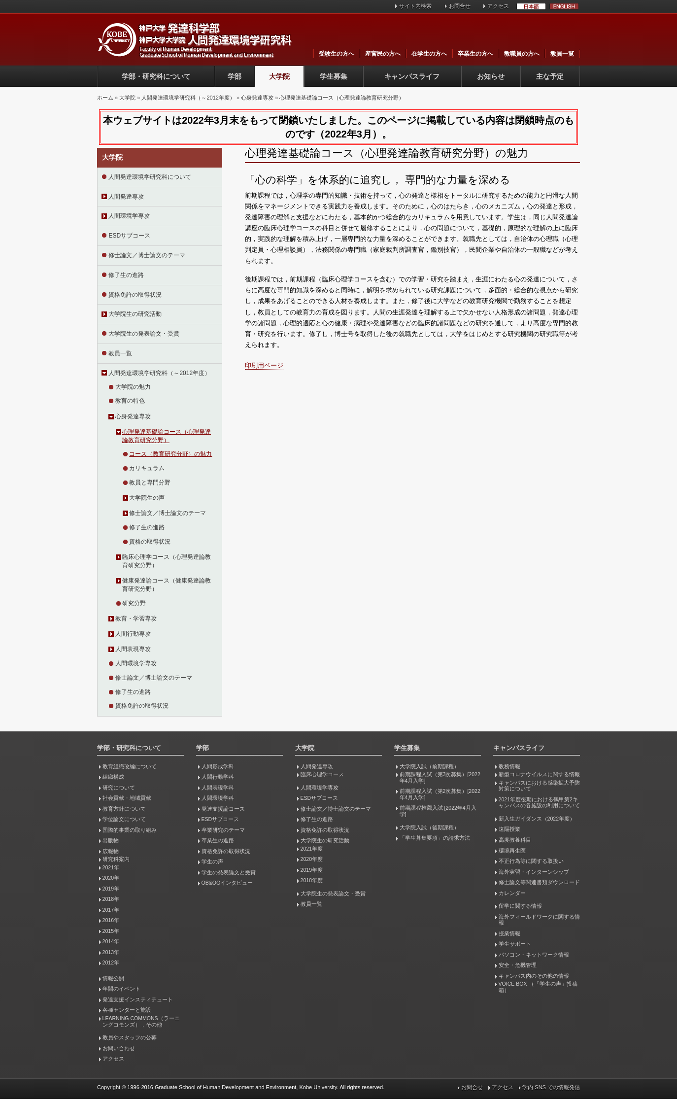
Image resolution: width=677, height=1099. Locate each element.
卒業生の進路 (218, 840)
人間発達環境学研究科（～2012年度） (188, 98)
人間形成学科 (218, 766)
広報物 (110, 851)
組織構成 (113, 777)
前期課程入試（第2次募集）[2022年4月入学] (440, 794)
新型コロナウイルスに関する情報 (539, 774)
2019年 (110, 889)
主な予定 (550, 76)
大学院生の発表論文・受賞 (143, 333)
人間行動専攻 (133, 633)
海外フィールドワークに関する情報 (539, 920)
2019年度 (312, 870)
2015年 (110, 931)
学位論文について (124, 819)
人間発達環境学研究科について (149, 176)
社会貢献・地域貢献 (126, 798)
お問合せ (460, 6)
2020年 (110, 878)
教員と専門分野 (149, 482)
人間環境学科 (218, 798)
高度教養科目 (515, 840)
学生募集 (333, 76)
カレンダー (512, 893)
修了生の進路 (126, 275)
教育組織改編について (129, 766)
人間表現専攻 (133, 649)
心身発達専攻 (257, 98)
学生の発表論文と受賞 (229, 872)
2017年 (110, 910)
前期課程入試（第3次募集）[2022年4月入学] (440, 777)
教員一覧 (562, 53)
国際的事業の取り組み (129, 830)
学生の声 (212, 861)
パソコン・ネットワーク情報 (534, 955)
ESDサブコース (129, 235)
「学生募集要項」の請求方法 (435, 838)
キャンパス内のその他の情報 (534, 976)
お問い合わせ (118, 1048)
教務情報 (509, 766)
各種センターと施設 (126, 1010)
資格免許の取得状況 (135, 294)
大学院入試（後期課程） (429, 827)
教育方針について (124, 809)
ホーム (105, 98)
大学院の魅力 (133, 386)
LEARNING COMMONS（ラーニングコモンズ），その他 (141, 1021)
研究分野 (134, 603)
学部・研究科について (156, 76)
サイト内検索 (415, 6)
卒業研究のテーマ (223, 830)
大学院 (279, 76)
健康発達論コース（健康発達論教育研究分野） (166, 584)
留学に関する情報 (520, 906)
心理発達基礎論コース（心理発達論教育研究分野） (341, 98)
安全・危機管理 (518, 965)
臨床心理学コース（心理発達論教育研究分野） (166, 561)
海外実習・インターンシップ (534, 872)
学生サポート (515, 944)
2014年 (110, 941)
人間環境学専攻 (129, 215)
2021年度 (312, 849)
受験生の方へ (336, 53)
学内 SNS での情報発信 (551, 1087)
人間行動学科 (218, 777)
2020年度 (312, 859)
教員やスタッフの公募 (129, 1037)
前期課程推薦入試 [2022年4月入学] (438, 811)
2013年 (110, 952)
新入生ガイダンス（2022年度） (537, 819)
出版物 (110, 840)
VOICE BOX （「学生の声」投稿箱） (538, 987)
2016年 (110, 920)
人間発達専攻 (126, 196)
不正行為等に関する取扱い (531, 861)
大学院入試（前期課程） (429, 766)
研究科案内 (116, 859)
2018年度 (312, 880)
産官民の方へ (383, 53)
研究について (118, 787)
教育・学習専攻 (136, 618)
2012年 (110, 962)
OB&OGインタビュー (227, 883)
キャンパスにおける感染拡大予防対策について (539, 786)
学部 (234, 76)
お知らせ (491, 76)
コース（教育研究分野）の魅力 (170, 453)
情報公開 (113, 978)
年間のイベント (121, 989)
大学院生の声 (147, 497)
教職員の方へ (522, 53)
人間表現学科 (218, 787)
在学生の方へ (429, 53)
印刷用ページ (264, 365)
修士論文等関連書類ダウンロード (539, 882)
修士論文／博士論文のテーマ (146, 255)
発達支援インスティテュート (137, 999)
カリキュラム (147, 468)
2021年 (110, 867)
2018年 (110, 899)
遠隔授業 (509, 829)
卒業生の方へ (475, 53)
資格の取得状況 (149, 541)
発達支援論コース (223, 809)
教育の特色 (130, 400)
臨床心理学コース (322, 774)
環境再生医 (512, 851)
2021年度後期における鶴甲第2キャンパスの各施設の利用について (539, 802)
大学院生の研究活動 (135, 313)
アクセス (498, 6)
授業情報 (509, 933)
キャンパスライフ (412, 76)
